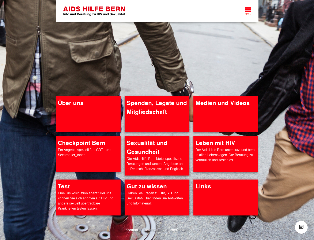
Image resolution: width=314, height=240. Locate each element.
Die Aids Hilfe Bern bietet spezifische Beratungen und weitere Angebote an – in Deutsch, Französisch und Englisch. (156, 163)
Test (64, 186)
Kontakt (131, 229)
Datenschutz (153, 229)
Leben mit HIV (215, 142)
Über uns (71, 102)
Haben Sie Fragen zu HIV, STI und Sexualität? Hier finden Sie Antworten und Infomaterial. (155, 198)
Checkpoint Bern (81, 142)
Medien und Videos (223, 102)
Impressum (179, 229)
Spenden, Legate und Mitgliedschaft (157, 107)
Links (203, 186)
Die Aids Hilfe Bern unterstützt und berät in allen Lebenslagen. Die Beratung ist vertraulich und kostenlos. (226, 154)
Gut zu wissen (147, 186)
